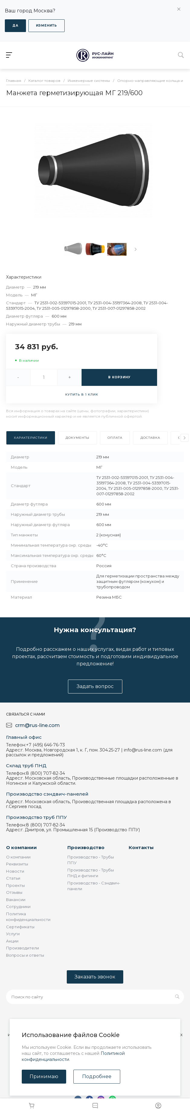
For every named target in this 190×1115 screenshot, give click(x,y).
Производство (86, 847)
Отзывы (14, 892)
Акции (12, 941)
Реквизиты (17, 863)
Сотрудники (18, 906)
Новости (15, 871)
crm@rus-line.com (37, 725)
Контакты (141, 847)
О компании (21, 847)
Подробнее (96, 1076)
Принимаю (44, 1076)
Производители (22, 947)
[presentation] (135, 249)
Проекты (15, 885)
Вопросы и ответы (25, 955)
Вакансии (15, 899)
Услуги (13, 933)
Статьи (13, 878)
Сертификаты (20, 926)
